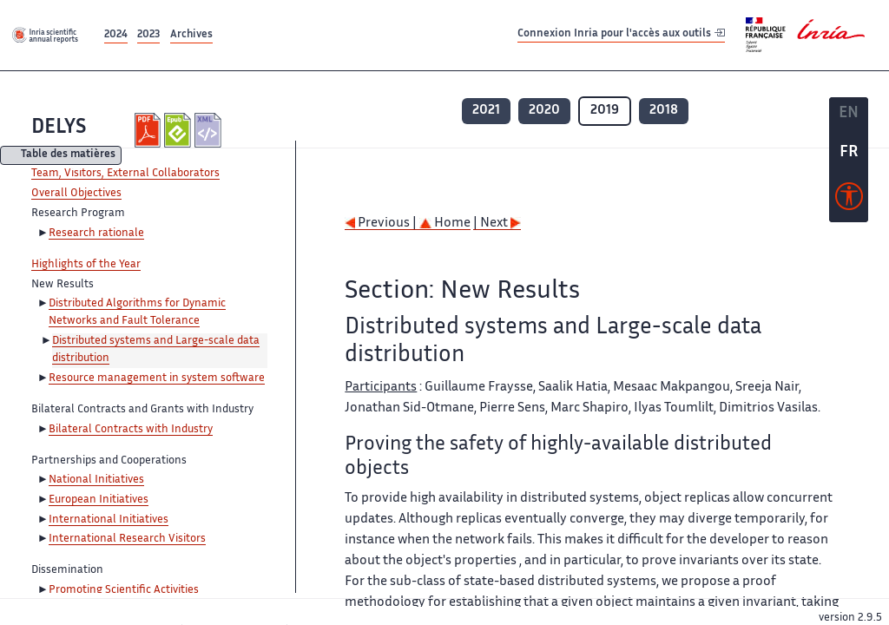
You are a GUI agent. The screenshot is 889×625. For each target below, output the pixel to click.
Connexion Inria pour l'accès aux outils (621, 34)
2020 (544, 110)
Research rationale (96, 233)
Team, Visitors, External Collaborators (125, 173)
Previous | (382, 223)
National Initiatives (96, 480)
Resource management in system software (157, 378)
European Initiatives (98, 500)
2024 (116, 35)
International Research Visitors (127, 539)
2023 (148, 35)
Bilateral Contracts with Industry (131, 429)
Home (445, 223)
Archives (191, 35)
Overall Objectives (76, 193)
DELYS (58, 128)
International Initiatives (108, 520)
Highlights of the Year (86, 265)
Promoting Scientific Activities (124, 590)
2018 (663, 110)
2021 (486, 110)
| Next (497, 223)
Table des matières (68, 156)
